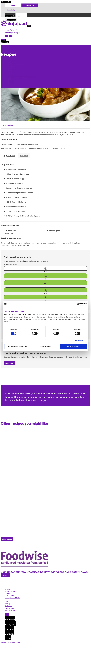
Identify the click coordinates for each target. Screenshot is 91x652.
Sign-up (5, 575)
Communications (10, 591)
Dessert (10, 75)
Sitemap (7, 603)
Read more (9, 363)
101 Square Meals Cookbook (17, 64)
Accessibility (11, 10)
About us (8, 589)
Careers (7, 593)
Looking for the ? (12, 598)
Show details (78, 340)
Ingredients (9, 155)
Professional (30, 5)
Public (13, 5)
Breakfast (11, 66)
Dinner (10, 70)
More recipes (7, 539)
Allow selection (45, 346)
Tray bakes (11, 62)
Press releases (9, 608)
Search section (13, 77)
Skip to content (6, 2)
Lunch (10, 68)
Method (24, 155)
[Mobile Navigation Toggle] (3, 40)
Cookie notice (9, 595)
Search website (10, 16)
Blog (6, 601)
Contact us (8, 606)
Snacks (10, 73)
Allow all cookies (73, 346)
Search (4, 58)
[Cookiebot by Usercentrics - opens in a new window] (78, 304)
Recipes (8, 35)
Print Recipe (7, 124)
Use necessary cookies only (18, 346)
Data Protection (10, 610)
